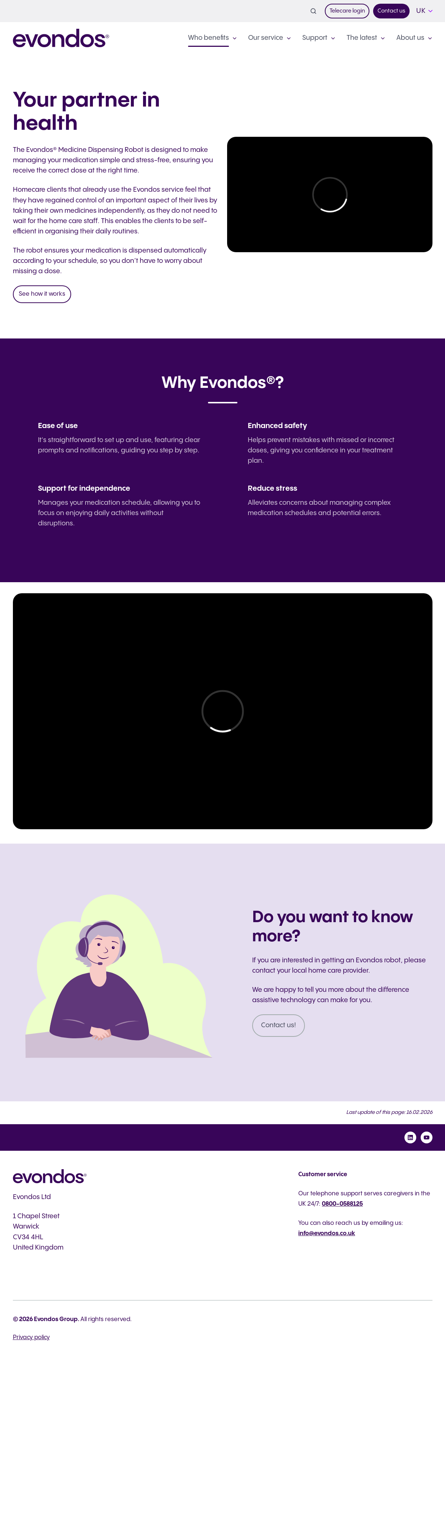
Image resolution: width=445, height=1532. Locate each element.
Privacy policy (31, 1337)
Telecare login (347, 11)
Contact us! (278, 1025)
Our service (265, 37)
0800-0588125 (342, 1204)
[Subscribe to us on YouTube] (426, 1137)
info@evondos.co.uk (326, 1233)
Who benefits (208, 37)
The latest (362, 37)
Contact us (391, 11)
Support (314, 37)
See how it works (42, 294)
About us (410, 37)
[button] (313, 11)
